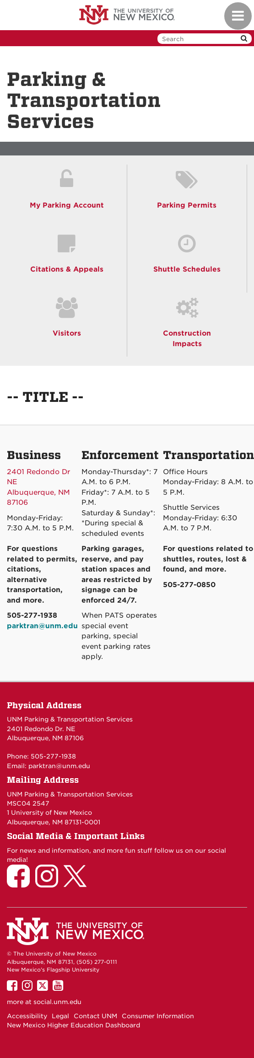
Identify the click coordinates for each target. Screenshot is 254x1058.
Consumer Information (158, 1016)
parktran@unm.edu (59, 765)
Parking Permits (186, 205)
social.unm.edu (57, 1001)
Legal (60, 1016)
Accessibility (27, 1016)
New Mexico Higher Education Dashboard (73, 1025)
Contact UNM (95, 1016)
